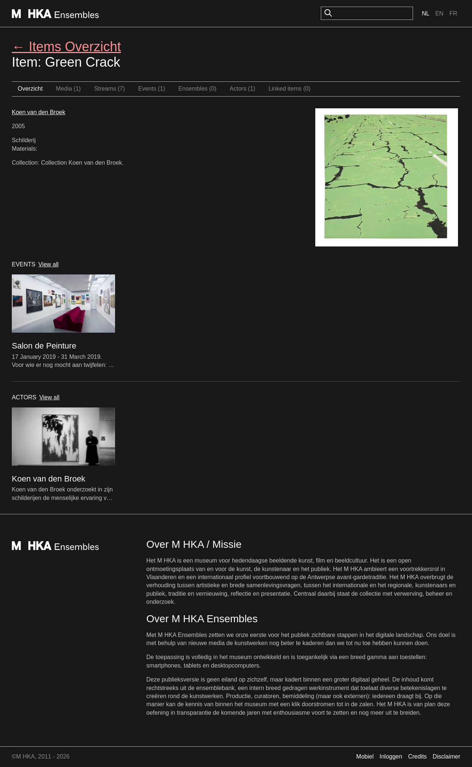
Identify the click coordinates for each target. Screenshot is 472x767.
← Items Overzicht (66, 46)
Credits (417, 756)
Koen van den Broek (38, 112)
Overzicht (30, 88)
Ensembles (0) (197, 88)
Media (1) (68, 88)
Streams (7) (109, 88)
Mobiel (365, 756)
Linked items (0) (289, 88)
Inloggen (390, 756)
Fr (453, 13)
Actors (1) (242, 88)
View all (48, 264)
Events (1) (151, 88)
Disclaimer (446, 756)
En (439, 13)
